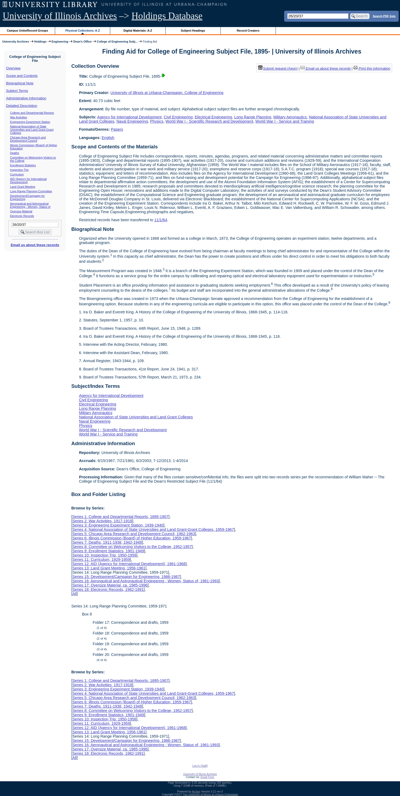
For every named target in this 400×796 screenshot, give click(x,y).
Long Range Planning (252, 117)
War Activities (18, 117)
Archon (196, 791)
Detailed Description (21, 106)
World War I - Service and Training (284, 121)
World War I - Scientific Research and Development (209, 121)
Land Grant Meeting (22, 186)
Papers (117, 129)
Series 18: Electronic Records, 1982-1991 (107, 589)
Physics (156, 121)
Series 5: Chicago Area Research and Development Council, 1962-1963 (133, 534)
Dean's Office (82, 41)
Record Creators (248, 30)
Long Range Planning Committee (31, 191)
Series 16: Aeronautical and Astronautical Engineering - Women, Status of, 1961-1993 (145, 581)
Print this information (371, 68)
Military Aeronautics (290, 117)
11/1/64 (160, 220)
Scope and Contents (22, 76)
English (108, 138)
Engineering (60, 41)
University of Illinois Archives (60, 16)
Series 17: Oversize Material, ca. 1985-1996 (109, 585)
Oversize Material (21, 211)
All (74, 594)
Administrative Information (26, 98)
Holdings (40, 41)
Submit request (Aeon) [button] (278, 68)
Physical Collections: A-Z (82, 30)
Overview (13, 68)
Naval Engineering (132, 121)
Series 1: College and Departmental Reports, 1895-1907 (120, 517)
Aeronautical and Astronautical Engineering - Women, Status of (30, 205)
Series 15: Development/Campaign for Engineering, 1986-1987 (126, 577)
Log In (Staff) (200, 765)
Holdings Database (167, 16)
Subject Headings (193, 30)
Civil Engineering (178, 117)
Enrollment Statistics (23, 165)
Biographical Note (20, 83)
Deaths (14, 153)
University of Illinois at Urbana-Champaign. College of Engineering (167, 93)
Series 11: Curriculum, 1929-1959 (101, 559)
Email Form (207, 777)
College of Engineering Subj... (117, 41)
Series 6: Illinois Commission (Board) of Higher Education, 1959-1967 (131, 538)
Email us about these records (35, 245)
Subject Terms (17, 91)
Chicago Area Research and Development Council (28, 139)
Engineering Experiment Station (30, 121)
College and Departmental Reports (32, 112)
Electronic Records (22, 215)
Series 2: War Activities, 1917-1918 (102, 521)
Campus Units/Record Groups (27, 30)
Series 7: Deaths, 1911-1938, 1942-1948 (107, 542)
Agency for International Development (129, 117)
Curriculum (17, 174)
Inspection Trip (19, 169)
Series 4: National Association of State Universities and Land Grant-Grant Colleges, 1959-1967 (153, 529)
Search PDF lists (384, 15)
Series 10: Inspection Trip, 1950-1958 (104, 555)
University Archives (15, 41)
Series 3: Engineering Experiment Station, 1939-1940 (117, 525)
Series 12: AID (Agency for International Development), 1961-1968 (128, 564)
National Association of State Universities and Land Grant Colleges (136, 417)
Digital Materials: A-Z (137, 30)
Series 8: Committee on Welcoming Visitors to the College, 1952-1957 (132, 547)
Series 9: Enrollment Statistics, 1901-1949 (108, 551)
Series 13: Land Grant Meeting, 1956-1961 (108, 568)
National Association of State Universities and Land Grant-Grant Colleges (32, 129)
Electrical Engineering (213, 117)
